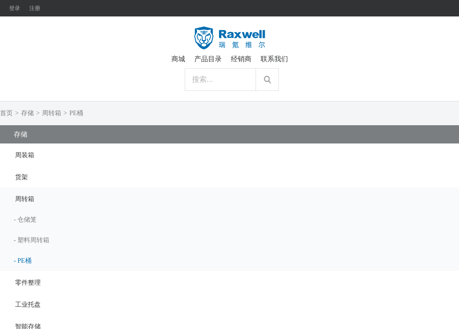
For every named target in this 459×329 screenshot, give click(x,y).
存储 (27, 113)
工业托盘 (28, 304)
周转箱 (51, 113)
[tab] (229, 154)
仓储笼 (27, 219)
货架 (21, 177)
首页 (6, 113)
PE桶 (76, 113)
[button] (229, 154)
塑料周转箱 (33, 240)
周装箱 (24, 155)
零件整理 (28, 282)
